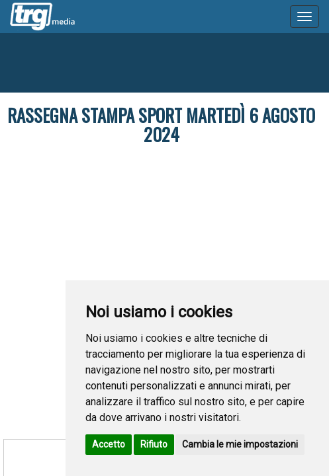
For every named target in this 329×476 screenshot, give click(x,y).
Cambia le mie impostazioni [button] (240, 444)
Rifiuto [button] (153, 444)
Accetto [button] (108, 444)
